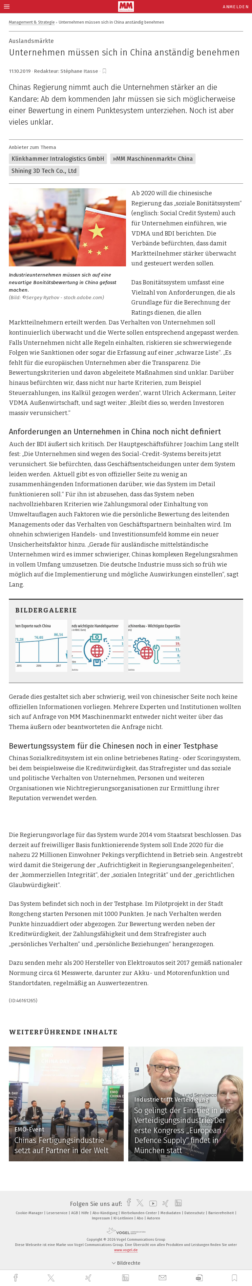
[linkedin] (126, 1278)
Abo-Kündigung (105, 1213)
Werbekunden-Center (139, 1213)
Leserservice (58, 1213)
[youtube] (151, 1204)
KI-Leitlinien (124, 1218)
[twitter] (52, 1278)
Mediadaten (171, 1213)
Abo (140, 1218)
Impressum (101, 1218)
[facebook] (16, 1278)
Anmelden (236, 7)
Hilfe (85, 1213)
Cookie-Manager (30, 1213)
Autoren (153, 1218)
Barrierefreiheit (221, 1213)
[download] (199, 1278)
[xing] (89, 1278)
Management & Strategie (32, 22)
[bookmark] (104, 71)
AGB (75, 1213)
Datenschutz (195, 1213)
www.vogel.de (126, 1250)
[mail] (163, 1278)
